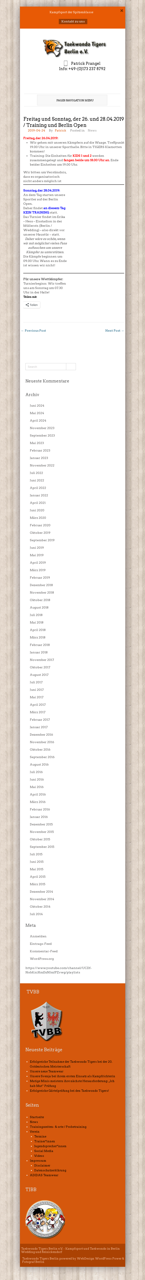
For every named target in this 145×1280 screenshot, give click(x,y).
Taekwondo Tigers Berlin (40, 1258)
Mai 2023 (37, 443)
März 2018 (37, 637)
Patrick (60, 130)
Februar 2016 (40, 809)
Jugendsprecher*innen (50, 1146)
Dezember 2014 (41, 891)
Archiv (32, 394)
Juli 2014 (36, 914)
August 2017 (39, 675)
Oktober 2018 (40, 600)
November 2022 (42, 465)
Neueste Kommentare (47, 381)
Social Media (43, 1151)
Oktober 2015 (40, 839)
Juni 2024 (37, 405)
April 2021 (38, 503)
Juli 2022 (36, 473)
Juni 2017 (37, 689)
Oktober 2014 (40, 906)
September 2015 (42, 846)
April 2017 (38, 704)
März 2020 (38, 517)
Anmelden (38, 936)
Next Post (114, 330)
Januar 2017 (39, 727)
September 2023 (42, 435)
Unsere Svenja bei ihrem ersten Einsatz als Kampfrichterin (72, 1076)
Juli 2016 (36, 772)
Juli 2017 (36, 682)
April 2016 (38, 794)
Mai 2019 (37, 555)
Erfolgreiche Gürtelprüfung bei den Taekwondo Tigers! (69, 1090)
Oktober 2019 (40, 532)
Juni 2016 (37, 779)
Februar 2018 (40, 645)
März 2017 (37, 712)
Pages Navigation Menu (70, 100)
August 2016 (39, 764)
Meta (30, 925)
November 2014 (42, 899)
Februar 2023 (40, 450)
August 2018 (39, 607)
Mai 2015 (36, 869)
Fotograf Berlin (33, 1262)
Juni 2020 (37, 510)
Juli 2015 (36, 854)
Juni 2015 (37, 861)
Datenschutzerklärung (50, 1170)
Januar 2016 (39, 817)
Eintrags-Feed (41, 943)
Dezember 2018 (41, 585)
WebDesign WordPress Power (99, 1258)
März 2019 (38, 570)
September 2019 (42, 540)
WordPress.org (42, 958)
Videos (39, 1155)
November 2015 (42, 832)
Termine (40, 1136)
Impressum (38, 1160)
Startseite (37, 1117)
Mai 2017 (36, 697)
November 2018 (42, 592)
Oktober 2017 (40, 667)
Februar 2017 (40, 719)
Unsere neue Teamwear (46, 1071)
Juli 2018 (36, 615)
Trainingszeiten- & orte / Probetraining (58, 1126)
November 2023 (42, 428)
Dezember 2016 (41, 734)
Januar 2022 (39, 495)
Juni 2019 (37, 547)
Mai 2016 (37, 787)
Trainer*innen (44, 1141)
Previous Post (33, 330)
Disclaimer (42, 1165)
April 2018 (38, 630)
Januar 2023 (39, 458)
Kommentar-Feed (44, 951)
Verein (34, 1131)
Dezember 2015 (41, 824)
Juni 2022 (37, 480)
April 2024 (38, 420)
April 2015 (38, 876)
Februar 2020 (40, 525)
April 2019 (38, 562)
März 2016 (38, 802)
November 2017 (42, 660)
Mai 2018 (36, 622)
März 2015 (37, 884)
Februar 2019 (40, 577)
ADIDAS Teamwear (44, 1175)
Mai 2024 (37, 413)
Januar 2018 (39, 652)
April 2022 (38, 488)
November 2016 (42, 742)
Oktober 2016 (40, 749)
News (92, 130)
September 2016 (42, 757)
